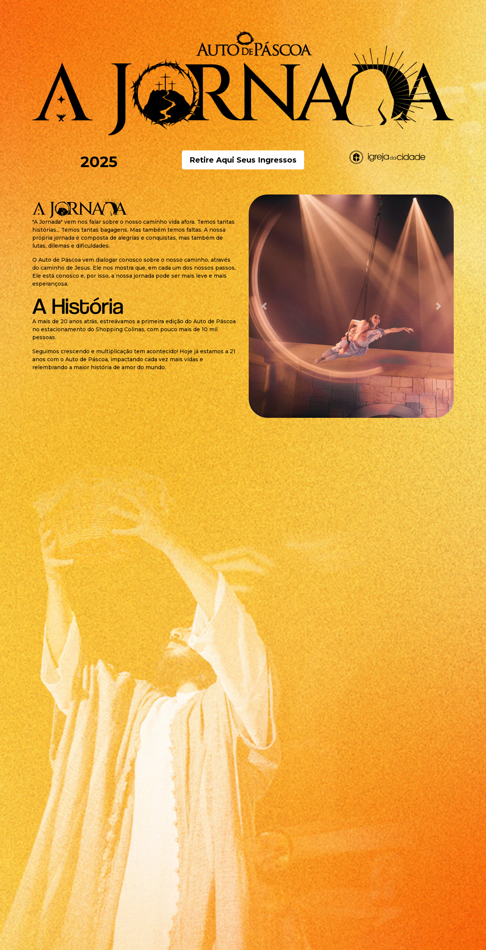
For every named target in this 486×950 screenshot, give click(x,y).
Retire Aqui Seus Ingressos (243, 159)
